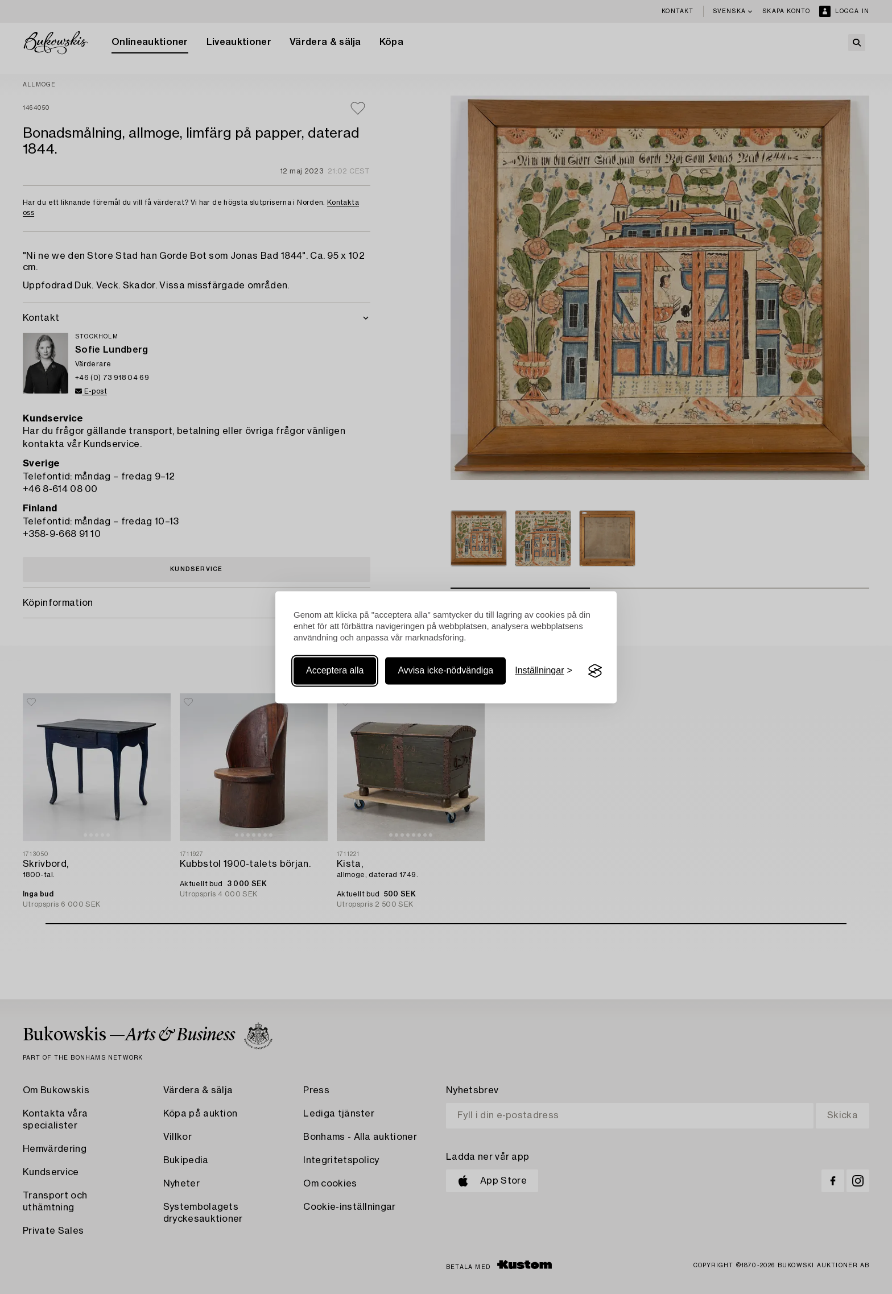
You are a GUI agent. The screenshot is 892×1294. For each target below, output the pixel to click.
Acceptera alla (335, 671)
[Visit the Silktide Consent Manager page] (595, 671)
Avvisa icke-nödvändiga (445, 671)
